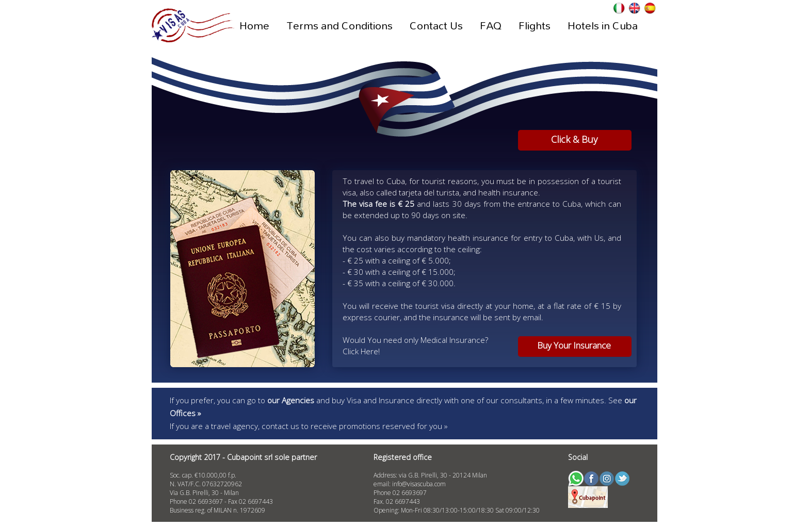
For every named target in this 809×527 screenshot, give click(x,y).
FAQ (490, 25)
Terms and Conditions (339, 25)
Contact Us (436, 25)
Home (254, 25)
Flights (535, 25)
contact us (280, 426)
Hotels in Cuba (603, 25)
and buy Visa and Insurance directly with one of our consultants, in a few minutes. (437, 400)
